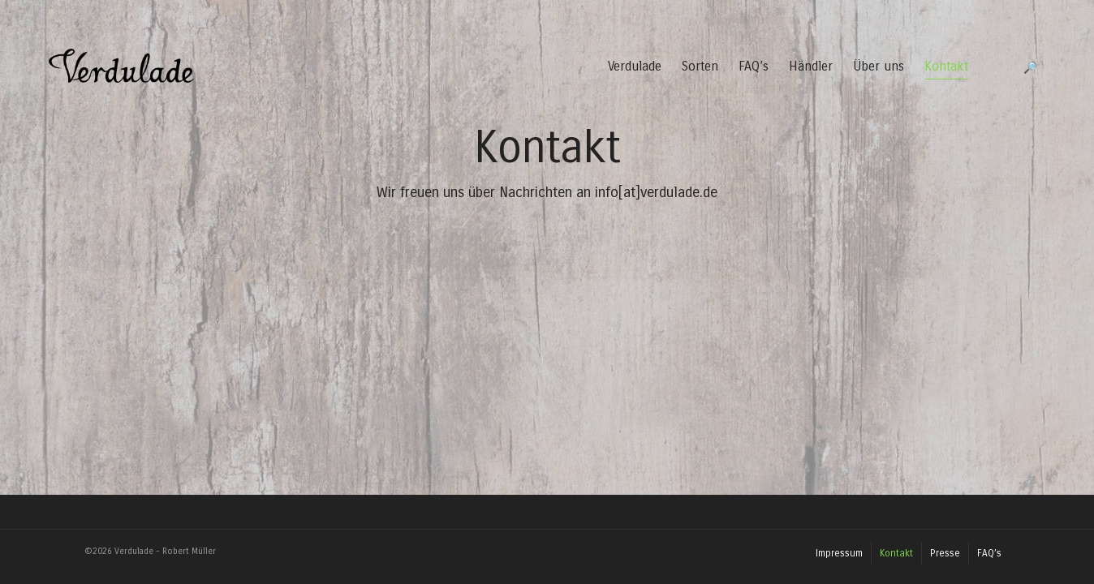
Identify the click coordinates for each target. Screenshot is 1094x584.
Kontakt (946, 68)
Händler (811, 66)
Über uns (878, 66)
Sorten (700, 66)
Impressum (839, 553)
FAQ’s (754, 66)
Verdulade (634, 66)
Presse (945, 553)
